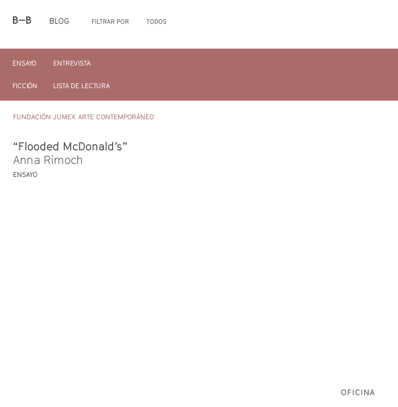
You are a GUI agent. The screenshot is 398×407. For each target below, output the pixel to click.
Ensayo (24, 63)
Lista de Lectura (81, 85)
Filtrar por (110, 21)
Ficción (24, 85)
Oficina (358, 392)
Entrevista (71, 63)
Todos (156, 21)
